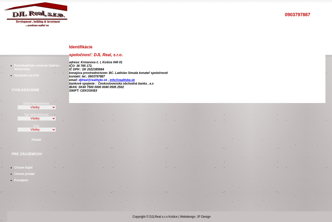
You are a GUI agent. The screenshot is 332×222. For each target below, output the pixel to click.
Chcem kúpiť (23, 167)
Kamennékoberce (231, 35)
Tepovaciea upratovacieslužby (257, 35)
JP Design (204, 216)
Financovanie (138, 35)
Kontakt (283, 35)
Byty (61, 35)
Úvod (17, 35)
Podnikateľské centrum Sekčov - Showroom (37, 67)
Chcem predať (24, 174)
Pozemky (93, 35)
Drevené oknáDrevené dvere (204, 35)
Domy (75, 35)
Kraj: (36, 126)
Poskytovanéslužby (39, 35)
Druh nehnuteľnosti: (36, 103)
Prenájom (21, 180)
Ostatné (114, 35)
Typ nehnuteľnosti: (36, 114)
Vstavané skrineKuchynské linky (170, 35)
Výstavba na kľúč (26, 75)
